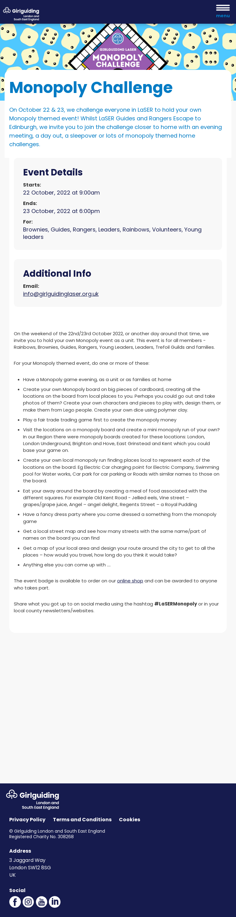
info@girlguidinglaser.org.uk (61, 294)
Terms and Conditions (82, 819)
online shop (130, 580)
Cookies (129, 819)
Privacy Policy (27, 819)
